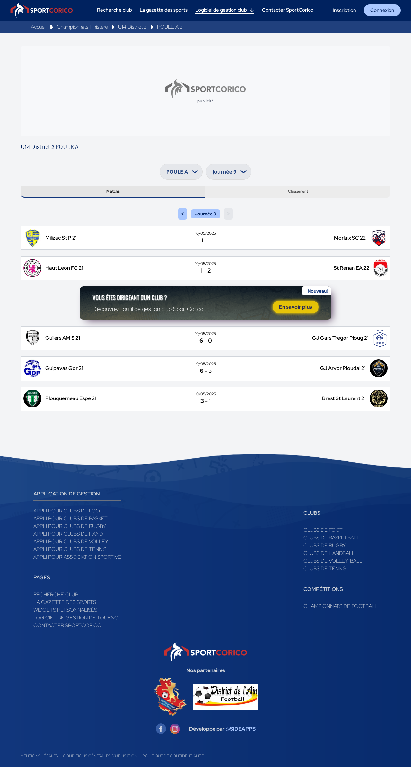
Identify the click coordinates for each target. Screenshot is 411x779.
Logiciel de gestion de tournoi (76, 629)
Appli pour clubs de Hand (68, 545)
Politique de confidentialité (173, 767)
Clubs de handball (329, 564)
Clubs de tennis (324, 580)
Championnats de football (340, 617)
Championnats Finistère (82, 26)
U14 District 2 (132, 26)
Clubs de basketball (331, 549)
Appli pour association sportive (77, 568)
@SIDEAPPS (241, 740)
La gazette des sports (64, 613)
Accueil (39, 26)
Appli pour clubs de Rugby (69, 537)
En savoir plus (295, 316)
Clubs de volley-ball (332, 572)
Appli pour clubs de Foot (68, 522)
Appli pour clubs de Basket (70, 530)
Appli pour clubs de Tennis (69, 560)
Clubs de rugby (324, 557)
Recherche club (55, 606)
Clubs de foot (323, 541)
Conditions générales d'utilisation (100, 767)
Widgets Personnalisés (65, 621)
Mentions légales (39, 767)
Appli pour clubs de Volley (70, 553)
